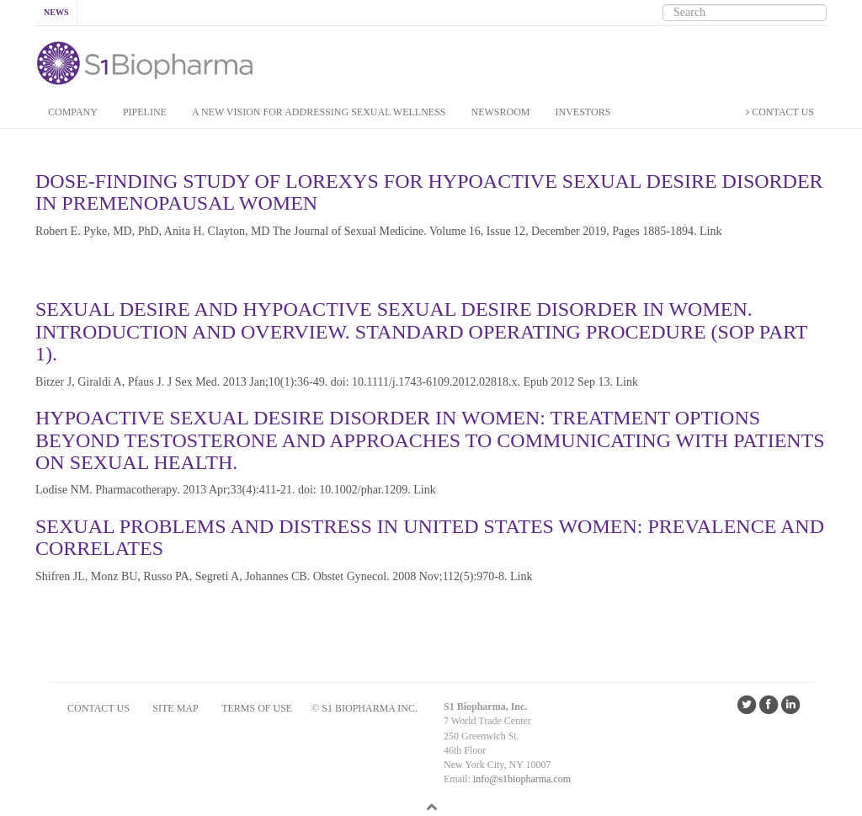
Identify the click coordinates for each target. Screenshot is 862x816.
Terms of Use (256, 708)
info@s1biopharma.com (522, 779)
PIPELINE (145, 112)
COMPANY (73, 112)
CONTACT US (780, 112)
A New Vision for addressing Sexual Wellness (319, 112)
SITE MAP (175, 708)
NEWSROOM (500, 112)
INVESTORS (583, 112)
